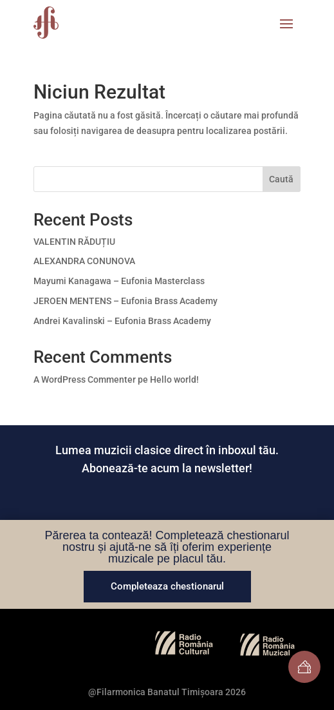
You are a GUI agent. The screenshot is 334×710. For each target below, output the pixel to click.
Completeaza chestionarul (167, 586)
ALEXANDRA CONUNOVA (84, 261)
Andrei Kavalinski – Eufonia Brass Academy (122, 321)
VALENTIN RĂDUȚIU (74, 241)
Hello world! (174, 379)
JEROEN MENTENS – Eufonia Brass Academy (125, 301)
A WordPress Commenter (84, 379)
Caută (281, 179)
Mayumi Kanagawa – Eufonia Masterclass (119, 281)
